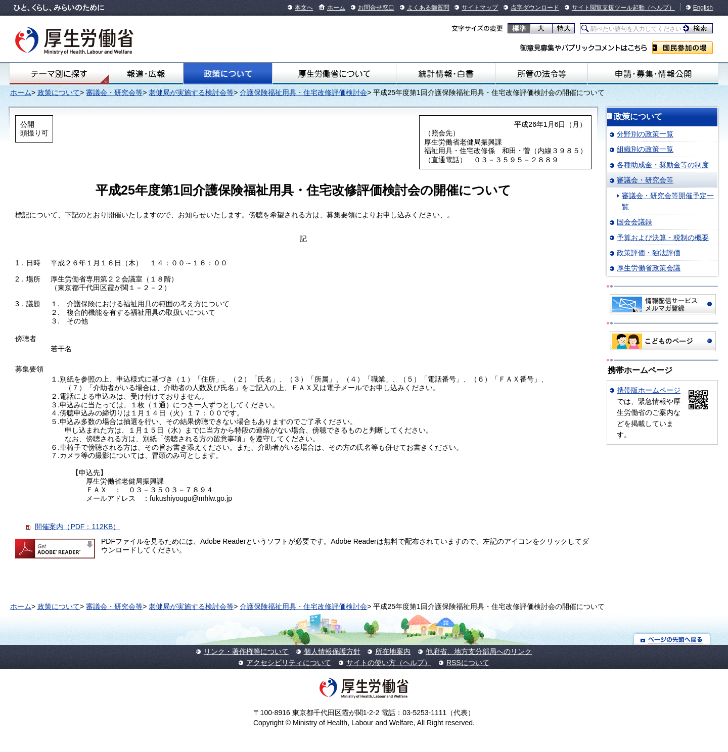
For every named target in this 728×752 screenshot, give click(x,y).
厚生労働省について (334, 73)
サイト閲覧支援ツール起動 (608, 7)
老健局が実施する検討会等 (191, 92)
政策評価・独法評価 (648, 253)
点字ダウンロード (535, 7)
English (703, 7)
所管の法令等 (541, 73)
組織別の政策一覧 (645, 149)
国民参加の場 (682, 47)
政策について (227, 73)
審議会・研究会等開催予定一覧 (668, 201)
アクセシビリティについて (288, 663)
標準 (519, 28)
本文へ (304, 7)
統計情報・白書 (445, 73)
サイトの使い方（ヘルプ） (388, 663)
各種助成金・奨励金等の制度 (663, 165)
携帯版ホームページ (648, 390)
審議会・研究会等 (114, 92)
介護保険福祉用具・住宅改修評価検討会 (303, 92)
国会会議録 (634, 222)
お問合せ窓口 (376, 7)
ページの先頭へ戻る (672, 639)
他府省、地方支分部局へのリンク (479, 651)
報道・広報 (146, 73)
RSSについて (467, 663)
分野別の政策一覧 (645, 134)
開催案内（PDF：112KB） (77, 527)
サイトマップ (480, 7)
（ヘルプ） (660, 7)
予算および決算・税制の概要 (663, 237)
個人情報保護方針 (332, 651)
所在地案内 (393, 651)
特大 (563, 28)
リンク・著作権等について (246, 651)
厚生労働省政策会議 (648, 268)
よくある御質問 (428, 7)
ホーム (336, 7)
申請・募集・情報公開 (653, 73)
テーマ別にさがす (59, 73)
